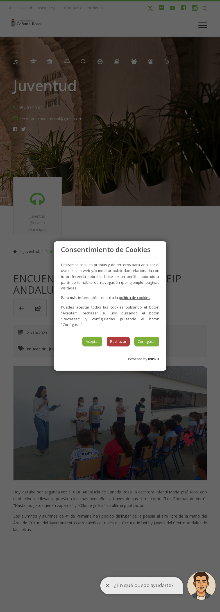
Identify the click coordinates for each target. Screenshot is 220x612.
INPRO (153, 359)
